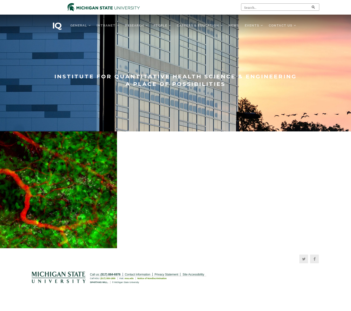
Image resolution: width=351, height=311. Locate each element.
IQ (56, 25)
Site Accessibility (193, 274)
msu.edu (129, 278)
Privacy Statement (166, 274)
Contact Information (137, 274)
